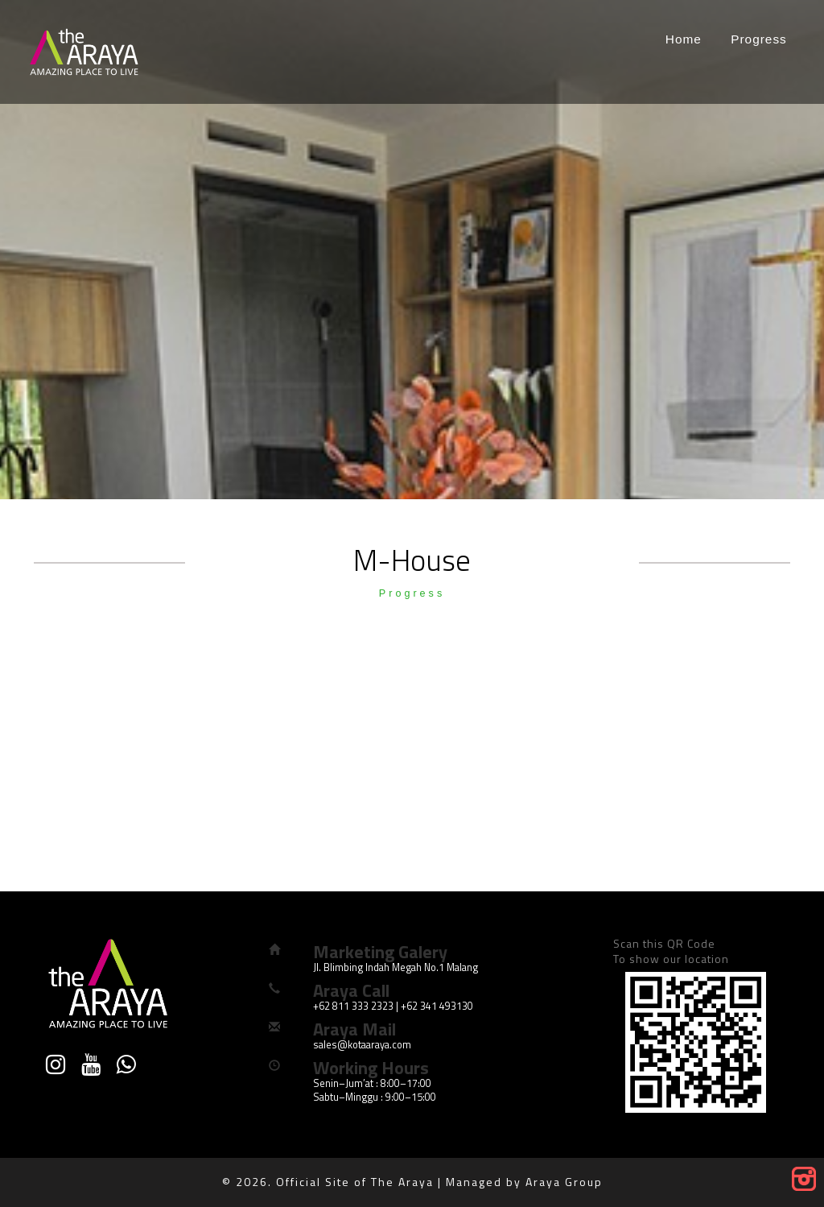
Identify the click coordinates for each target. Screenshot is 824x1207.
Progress (759, 39)
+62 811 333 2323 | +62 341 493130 (393, 1006)
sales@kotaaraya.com (362, 1044)
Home (683, 39)
